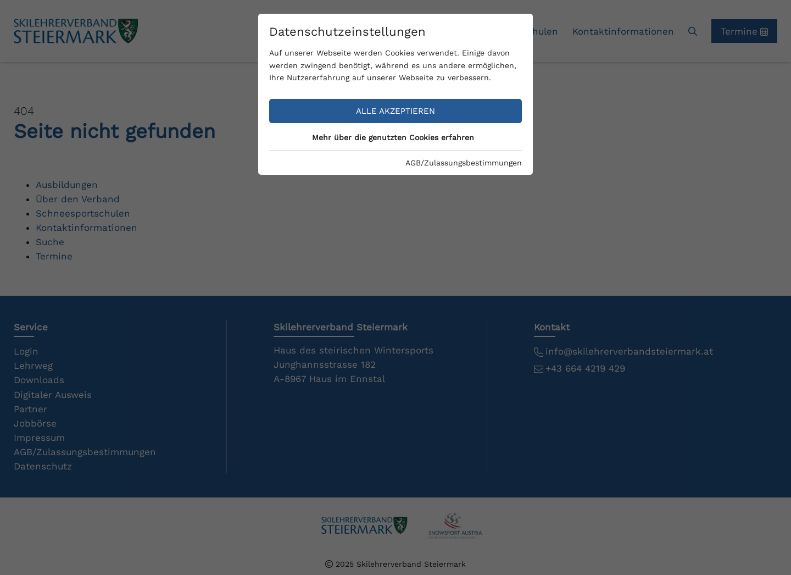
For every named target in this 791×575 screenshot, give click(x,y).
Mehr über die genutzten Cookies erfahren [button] (393, 137)
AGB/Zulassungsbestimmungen (463, 162)
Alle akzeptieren (395, 111)
